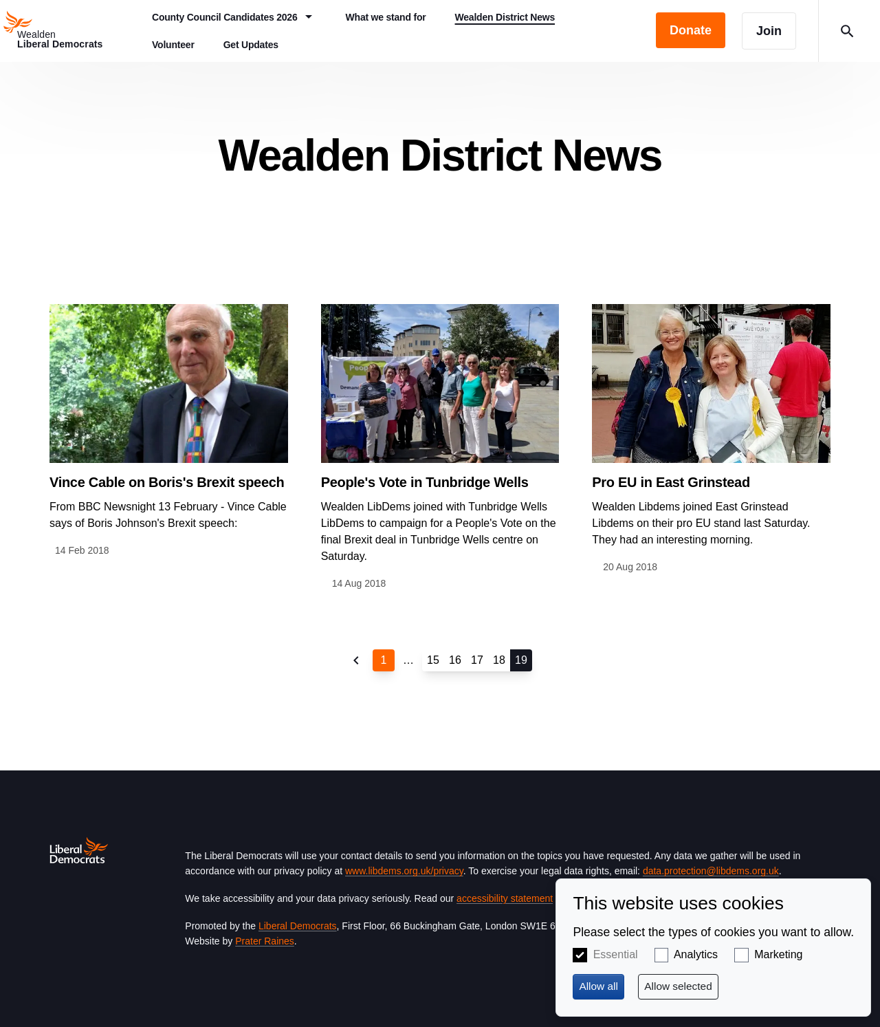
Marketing (778, 954)
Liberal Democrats (297, 925)
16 (455, 660)
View (169, 431)
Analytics (696, 954)
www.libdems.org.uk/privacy (404, 870)
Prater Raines (264, 941)
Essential (615, 954)
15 (433, 660)
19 (521, 660)
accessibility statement (504, 898)
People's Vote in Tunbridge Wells (425, 482)
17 (477, 660)
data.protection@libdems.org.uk (711, 870)
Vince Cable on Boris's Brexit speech (167, 482)
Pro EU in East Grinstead (671, 482)
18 (499, 660)
